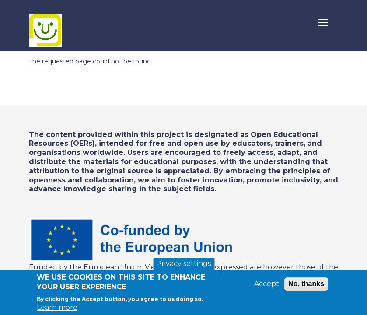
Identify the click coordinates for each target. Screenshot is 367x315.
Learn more (57, 308)
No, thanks (306, 284)
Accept (266, 284)
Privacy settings (183, 264)
